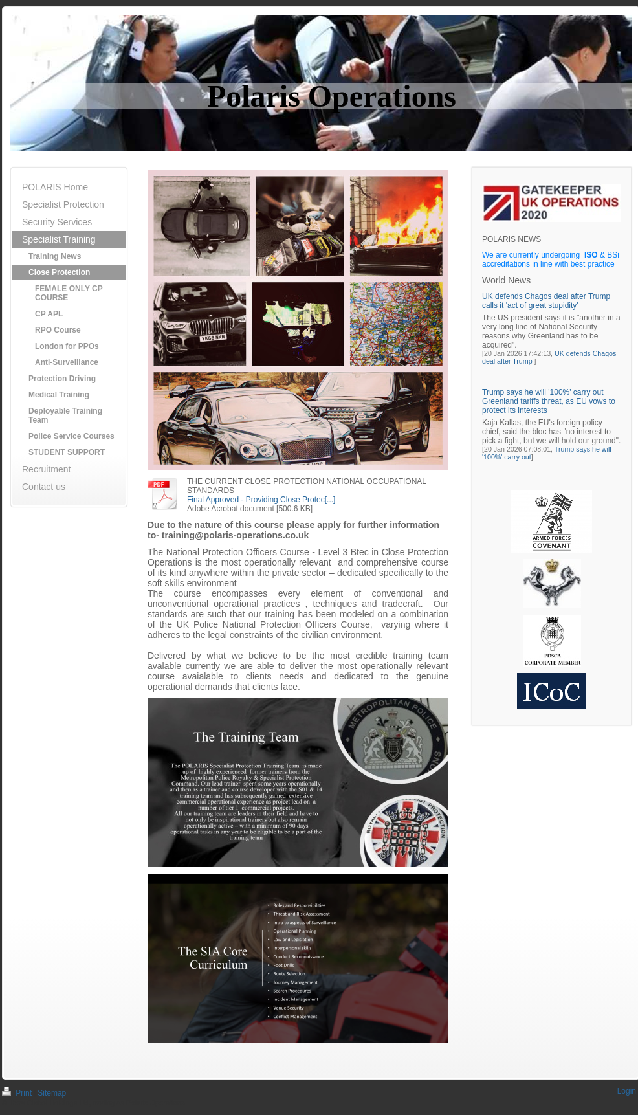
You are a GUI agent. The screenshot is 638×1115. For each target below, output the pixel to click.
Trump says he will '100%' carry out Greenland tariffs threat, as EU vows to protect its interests (548, 401)
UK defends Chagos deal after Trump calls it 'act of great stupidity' (546, 301)
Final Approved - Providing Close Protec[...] (261, 499)
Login (626, 1091)
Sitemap (52, 1093)
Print (18, 1093)
